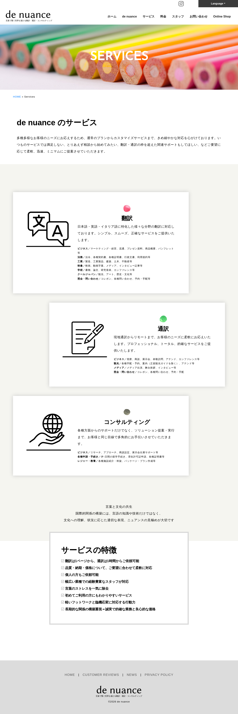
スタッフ (178, 16)
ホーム (111, 16)
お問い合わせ (199, 16)
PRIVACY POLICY (159, 675)
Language (217, 3)
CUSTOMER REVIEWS (101, 675)
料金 (163, 16)
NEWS (132, 675)
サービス (149, 16)
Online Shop (222, 16)
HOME (17, 96)
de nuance (129, 16)
